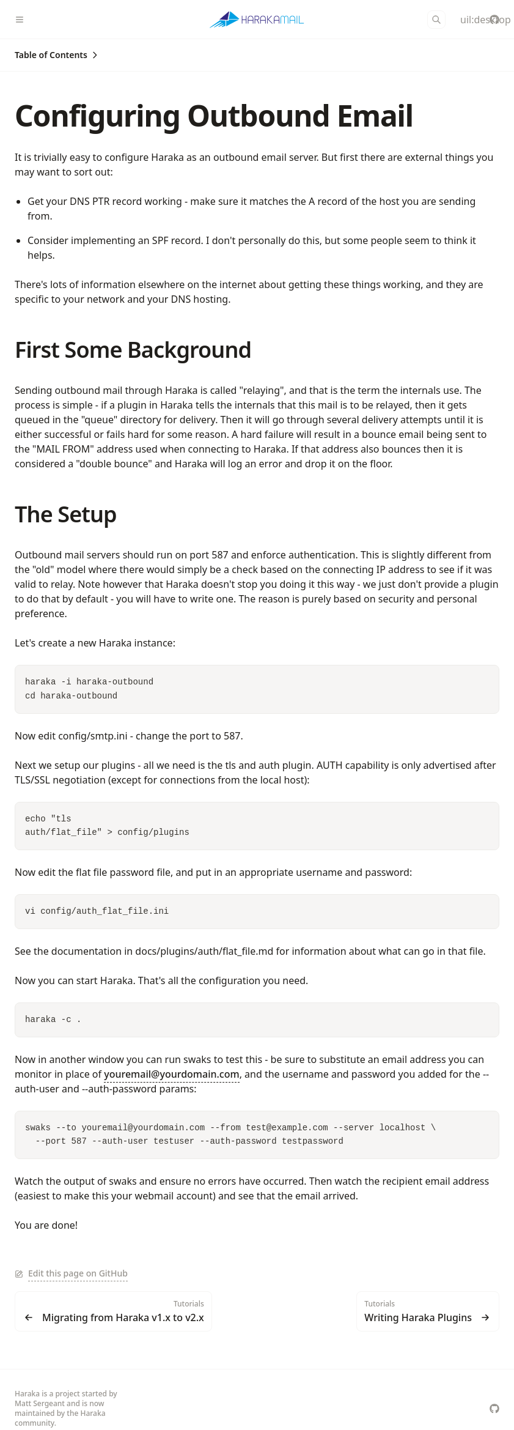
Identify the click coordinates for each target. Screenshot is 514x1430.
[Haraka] (257, 19)
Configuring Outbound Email (214, 115)
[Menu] (24, 19)
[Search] (436, 20)
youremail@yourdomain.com (171, 1074)
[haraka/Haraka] (494, 19)
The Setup (66, 514)
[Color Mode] (465, 19)
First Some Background (133, 350)
